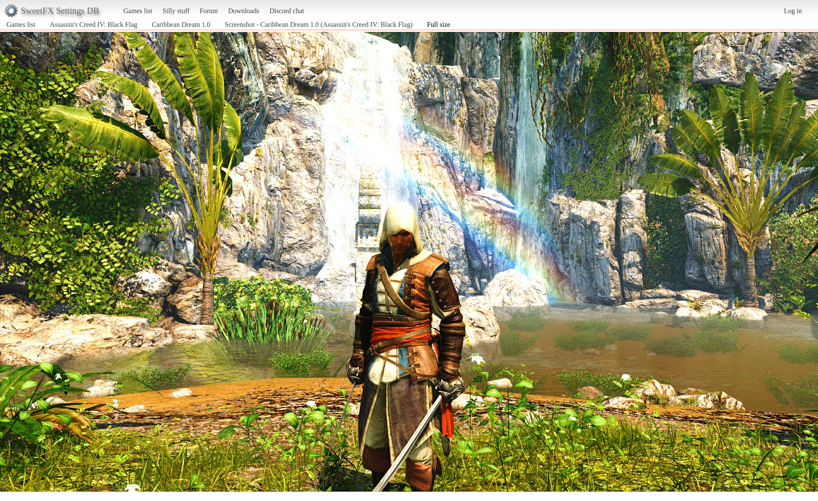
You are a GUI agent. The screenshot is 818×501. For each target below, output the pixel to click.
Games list (138, 10)
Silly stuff (176, 10)
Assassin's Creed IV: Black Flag (93, 24)
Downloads (243, 10)
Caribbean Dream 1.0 (181, 24)
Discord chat (286, 10)
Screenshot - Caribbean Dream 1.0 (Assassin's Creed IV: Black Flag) (319, 24)
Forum (209, 10)
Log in (793, 10)
